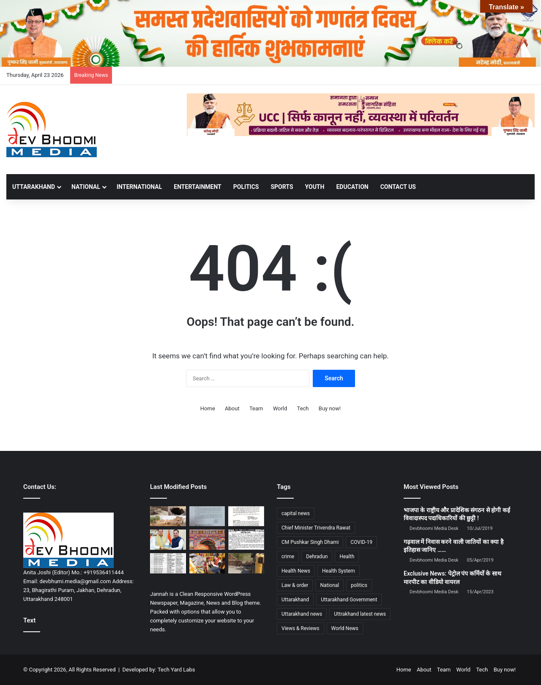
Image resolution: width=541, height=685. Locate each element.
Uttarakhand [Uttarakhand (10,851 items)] (295, 600)
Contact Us (398, 186)
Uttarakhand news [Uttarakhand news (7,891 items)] (301, 614)
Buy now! (330, 408)
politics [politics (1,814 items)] (359, 585)
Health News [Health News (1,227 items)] (295, 571)
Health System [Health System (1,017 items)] (338, 571)
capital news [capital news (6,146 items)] (295, 513)
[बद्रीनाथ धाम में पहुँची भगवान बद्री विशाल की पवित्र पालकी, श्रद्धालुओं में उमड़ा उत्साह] (207, 539)
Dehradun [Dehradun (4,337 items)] (317, 556)
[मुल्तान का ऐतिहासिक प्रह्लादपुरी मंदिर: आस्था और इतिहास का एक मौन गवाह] (168, 516)
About (232, 408)
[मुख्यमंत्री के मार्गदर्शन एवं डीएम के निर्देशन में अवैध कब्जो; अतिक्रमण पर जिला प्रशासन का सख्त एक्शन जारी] (246, 563)
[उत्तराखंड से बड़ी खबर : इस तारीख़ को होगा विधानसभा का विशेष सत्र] (207, 516)
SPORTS (281, 186)
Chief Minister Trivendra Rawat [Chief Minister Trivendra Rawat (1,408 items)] (315, 528)
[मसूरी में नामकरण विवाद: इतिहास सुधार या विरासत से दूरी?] (246, 539)
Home (207, 408)
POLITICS (246, 186)
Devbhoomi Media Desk (434, 528)
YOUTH (315, 186)
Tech (303, 408)
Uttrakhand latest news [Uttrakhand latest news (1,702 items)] (360, 614)
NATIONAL (85, 186)
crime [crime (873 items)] (287, 556)
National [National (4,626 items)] (329, 585)
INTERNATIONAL (139, 186)
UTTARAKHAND (33, 186)
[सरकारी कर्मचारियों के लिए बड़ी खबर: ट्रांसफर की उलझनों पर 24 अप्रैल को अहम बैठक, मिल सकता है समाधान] (246, 516)
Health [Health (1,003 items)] (346, 556)
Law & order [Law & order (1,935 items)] (294, 585)
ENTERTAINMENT (197, 186)
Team (256, 408)
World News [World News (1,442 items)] (344, 628)
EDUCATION (352, 186)
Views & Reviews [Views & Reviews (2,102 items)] (300, 628)
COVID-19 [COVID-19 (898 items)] (361, 542)
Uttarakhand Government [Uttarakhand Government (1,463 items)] (349, 600)
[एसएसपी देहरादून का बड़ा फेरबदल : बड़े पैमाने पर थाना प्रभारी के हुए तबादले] (168, 563)
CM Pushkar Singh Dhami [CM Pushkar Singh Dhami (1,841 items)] (310, 542)
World (280, 408)
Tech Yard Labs (176, 669)
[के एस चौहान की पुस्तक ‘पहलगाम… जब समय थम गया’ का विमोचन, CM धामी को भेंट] (168, 539)
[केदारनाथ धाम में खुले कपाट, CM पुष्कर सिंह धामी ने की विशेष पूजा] (207, 563)
